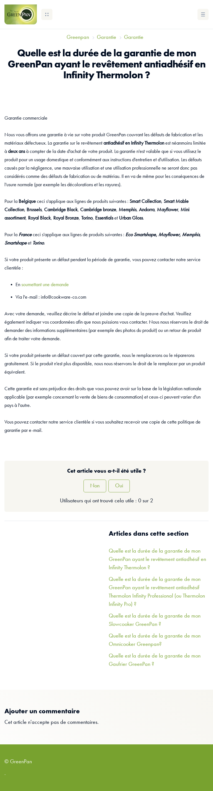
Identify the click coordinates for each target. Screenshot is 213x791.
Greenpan (78, 37)
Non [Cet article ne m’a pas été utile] (95, 486)
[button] (46, 14)
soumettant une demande (45, 284)
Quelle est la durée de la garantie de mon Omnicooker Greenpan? (155, 640)
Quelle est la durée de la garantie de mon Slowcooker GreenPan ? (155, 620)
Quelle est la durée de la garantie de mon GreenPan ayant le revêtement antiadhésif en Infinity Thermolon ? (157, 559)
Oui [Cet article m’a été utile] (119, 486)
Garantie (106, 37)
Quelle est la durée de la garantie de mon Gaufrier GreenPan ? (155, 660)
